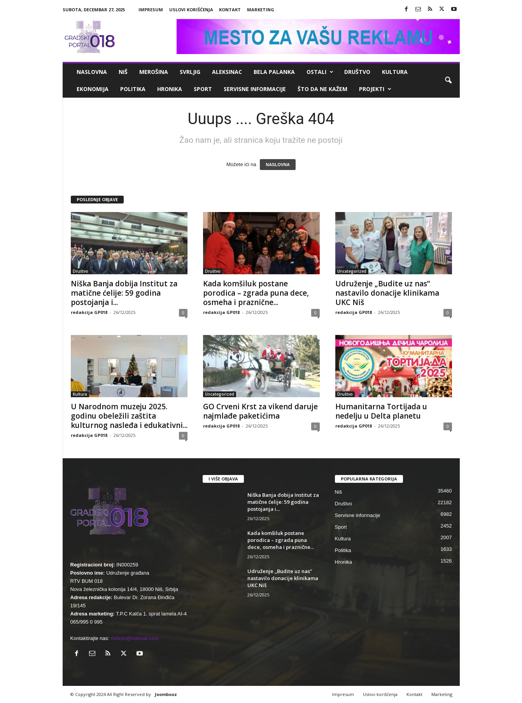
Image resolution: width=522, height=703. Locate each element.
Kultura (395, 71)
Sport (203, 89)
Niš (123, 71)
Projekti (375, 89)
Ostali (320, 72)
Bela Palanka (274, 71)
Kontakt (230, 9)
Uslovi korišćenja (191, 9)
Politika (132, 89)
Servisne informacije (255, 89)
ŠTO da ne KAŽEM (322, 89)
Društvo (357, 71)
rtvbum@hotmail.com (135, 638)
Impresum (150, 9)
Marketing (260, 9)
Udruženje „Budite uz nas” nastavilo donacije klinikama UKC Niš (387, 293)
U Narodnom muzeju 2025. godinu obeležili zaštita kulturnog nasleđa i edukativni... (129, 415)
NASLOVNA (278, 164)
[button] (448, 80)
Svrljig (190, 71)
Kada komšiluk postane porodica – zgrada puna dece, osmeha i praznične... (256, 293)
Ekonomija (93, 89)
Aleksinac (227, 71)
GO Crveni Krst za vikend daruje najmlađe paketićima (260, 411)
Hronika (169, 89)
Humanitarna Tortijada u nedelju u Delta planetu (381, 411)
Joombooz (166, 694)
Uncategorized (351, 271)
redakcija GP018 (89, 312)
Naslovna (92, 71)
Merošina (153, 71)
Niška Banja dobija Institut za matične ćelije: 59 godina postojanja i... (124, 293)
